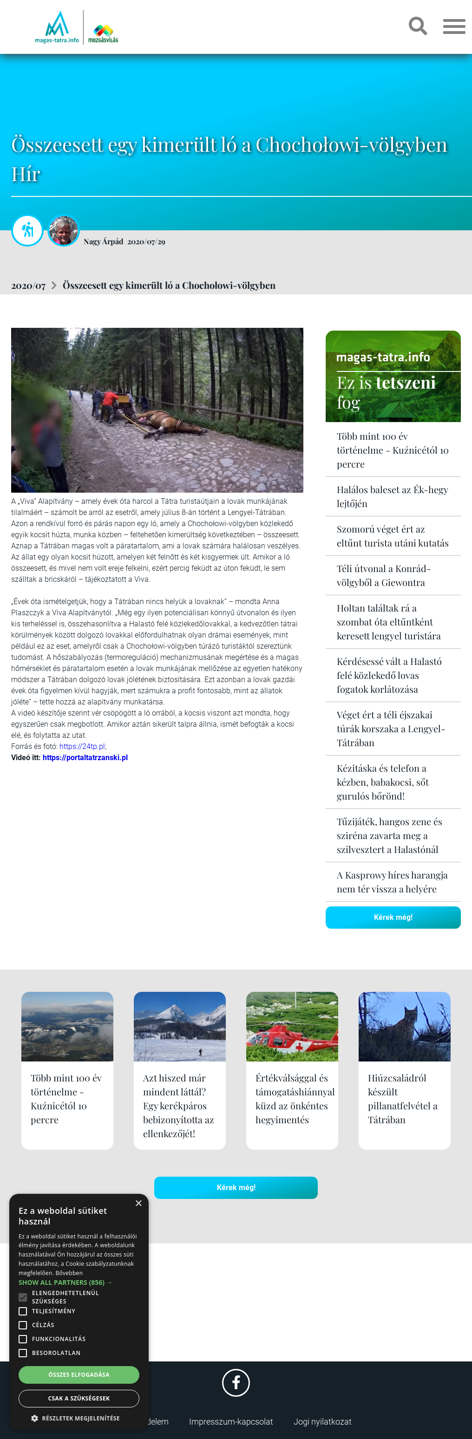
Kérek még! (393, 917)
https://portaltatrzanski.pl (85, 757)
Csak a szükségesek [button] (79, 1398)
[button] (79, 1416)
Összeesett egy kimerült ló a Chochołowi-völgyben (169, 285)
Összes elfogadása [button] (79, 1375)
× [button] (138, 1203)
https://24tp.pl (82, 746)
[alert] (79, 1312)
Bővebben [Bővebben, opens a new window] (69, 1273)
